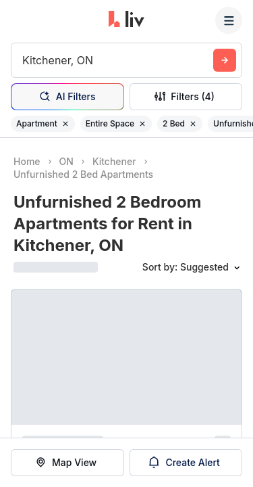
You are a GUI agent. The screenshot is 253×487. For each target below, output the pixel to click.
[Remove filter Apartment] (65, 124)
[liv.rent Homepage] (126, 20)
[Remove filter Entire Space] (142, 124)
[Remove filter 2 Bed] (193, 124)
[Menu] (228, 20)
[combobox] (24, 60)
